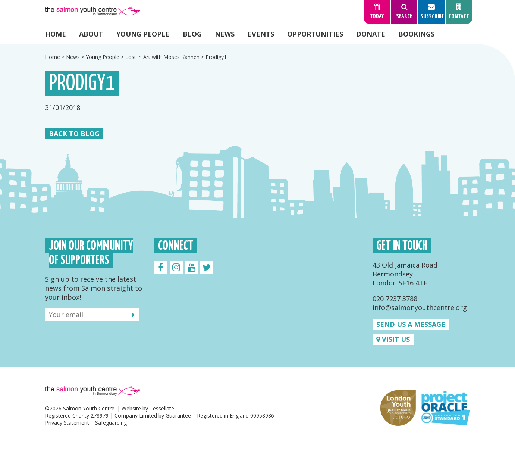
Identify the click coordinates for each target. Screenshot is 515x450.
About (91, 33)
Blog (192, 33)
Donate (370, 33)
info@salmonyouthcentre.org (420, 307)
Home (55, 33)
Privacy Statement (67, 422)
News (225, 33)
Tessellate (162, 408)
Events (261, 33)
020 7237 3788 (395, 298)
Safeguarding (111, 422)
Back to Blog (74, 133)
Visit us (393, 339)
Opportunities (315, 33)
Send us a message (410, 324)
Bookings (416, 33)
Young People (143, 33)
